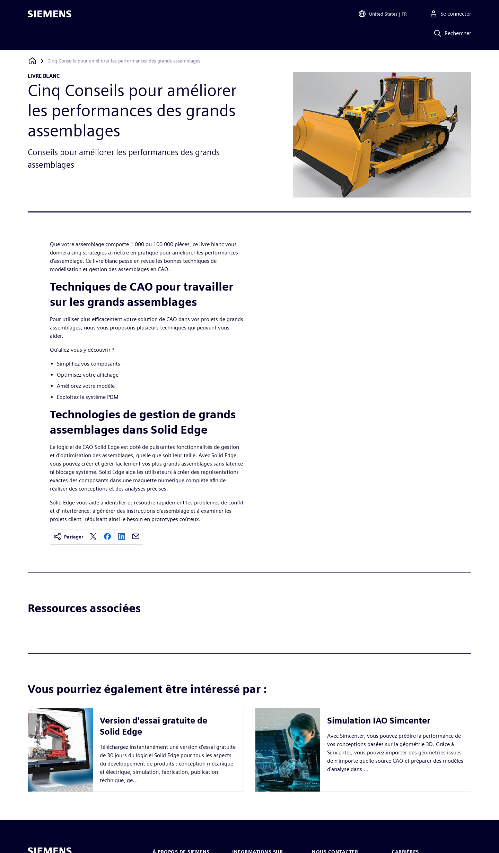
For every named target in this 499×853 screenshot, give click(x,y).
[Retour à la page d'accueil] (32, 61)
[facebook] (107, 536)
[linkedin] (122, 536)
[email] (136, 536)
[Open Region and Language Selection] (382, 15)
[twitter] (93, 536)
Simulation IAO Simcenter (378, 721)
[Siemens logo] (49, 15)
